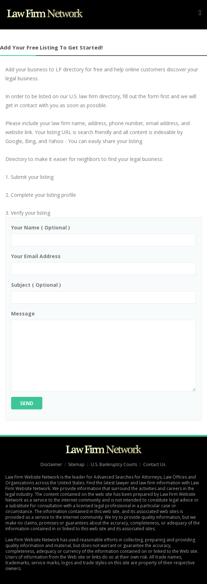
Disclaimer (51, 464)
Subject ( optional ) (36, 284)
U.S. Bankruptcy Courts (114, 464)
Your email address (36, 256)
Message (23, 313)
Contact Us (154, 464)
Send (26, 403)
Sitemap (76, 464)
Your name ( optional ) (40, 227)
